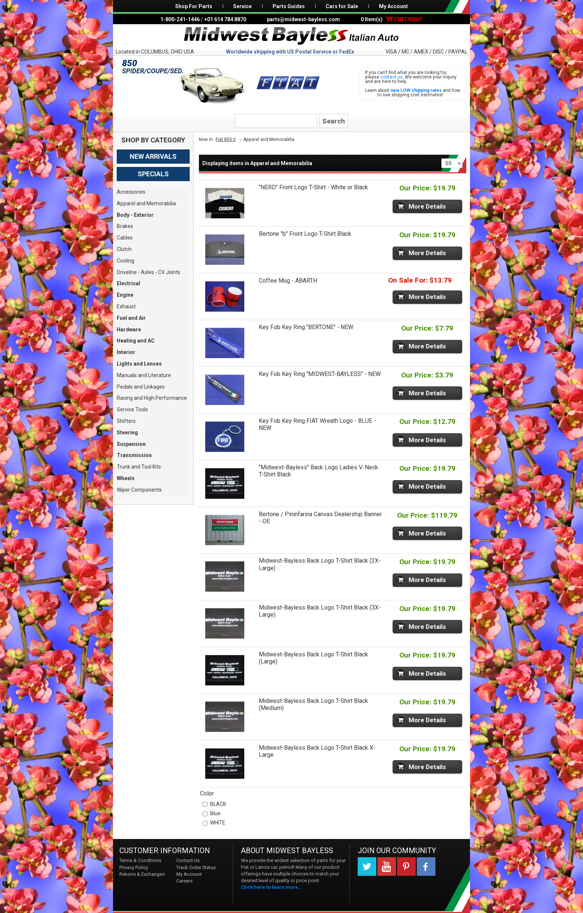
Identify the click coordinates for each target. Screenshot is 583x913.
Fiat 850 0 (226, 139)
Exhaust (126, 306)
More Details (427, 206)
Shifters (126, 421)
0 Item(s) (392, 19)
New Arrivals (153, 156)
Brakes (125, 226)
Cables (125, 238)
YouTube (386, 866)
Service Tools (132, 409)
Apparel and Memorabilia (146, 203)
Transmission (134, 455)
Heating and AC (136, 341)
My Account (393, 6)
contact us (391, 77)
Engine (125, 295)
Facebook (426, 866)
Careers (184, 881)
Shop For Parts (193, 6)
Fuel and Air (131, 318)
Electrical (128, 283)
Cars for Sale (342, 6)
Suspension (131, 444)
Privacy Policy (133, 867)
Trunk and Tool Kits (139, 467)
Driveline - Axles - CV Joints (148, 272)
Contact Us (188, 860)
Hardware (129, 329)
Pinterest (406, 866)
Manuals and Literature (144, 375)
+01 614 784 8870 (225, 19)
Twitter (367, 866)
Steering (127, 432)
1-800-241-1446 (180, 19)
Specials (153, 174)
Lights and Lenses (139, 364)
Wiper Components (139, 490)
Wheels (126, 478)
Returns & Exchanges (142, 874)
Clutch (124, 249)
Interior (126, 352)
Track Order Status (196, 867)
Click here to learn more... (272, 887)
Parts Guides (289, 6)
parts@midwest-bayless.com (303, 19)
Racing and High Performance (152, 398)
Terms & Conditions (140, 860)
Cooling (125, 261)
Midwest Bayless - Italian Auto (291, 36)
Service (242, 6)
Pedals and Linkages (141, 387)
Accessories (131, 192)
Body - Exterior (135, 215)
